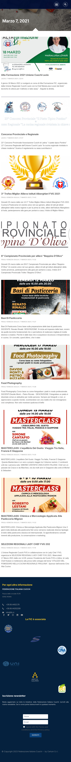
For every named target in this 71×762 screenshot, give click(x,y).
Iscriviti (35, 747)
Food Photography (11, 397)
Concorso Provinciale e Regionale (20, 148)
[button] (56, 11)
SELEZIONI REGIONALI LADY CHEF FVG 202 (25, 558)
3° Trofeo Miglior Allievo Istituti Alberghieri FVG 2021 (30, 208)
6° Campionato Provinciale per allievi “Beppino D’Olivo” (32, 270)
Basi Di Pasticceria (11, 332)
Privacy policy (44, 742)
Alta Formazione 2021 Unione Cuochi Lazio (25, 89)
